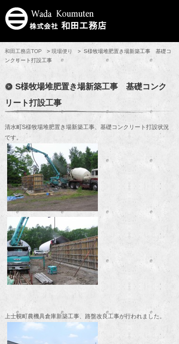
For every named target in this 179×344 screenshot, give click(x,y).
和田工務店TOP (23, 51)
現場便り (62, 51)
